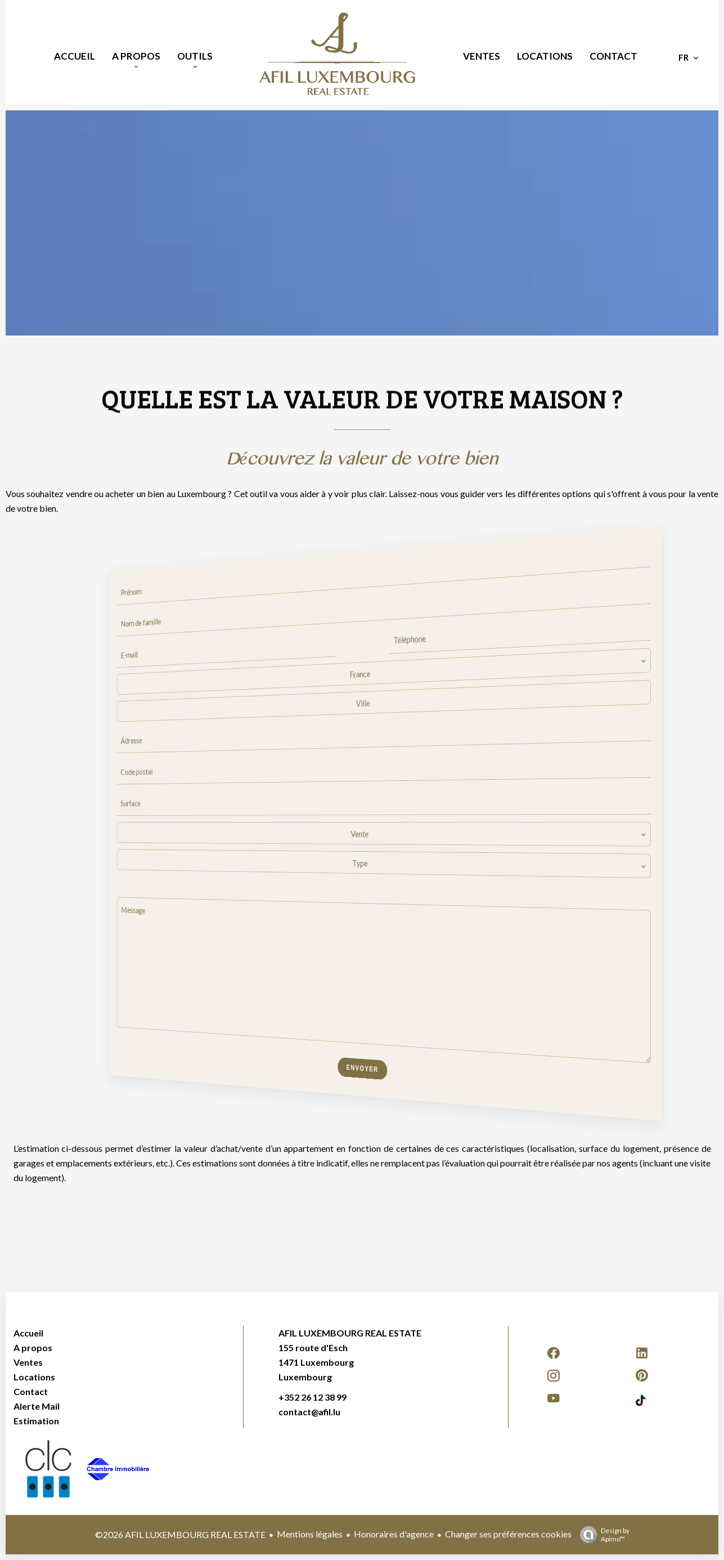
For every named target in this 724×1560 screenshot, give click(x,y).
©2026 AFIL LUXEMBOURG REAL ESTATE (180, 1534)
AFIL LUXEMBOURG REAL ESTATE (349, 1332)
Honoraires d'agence (394, 1533)
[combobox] (381, 672)
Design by (601, 1534)
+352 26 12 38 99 (312, 1397)
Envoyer (362, 1068)
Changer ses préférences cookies (508, 1533)
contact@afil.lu (309, 1411)
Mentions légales (310, 1533)
